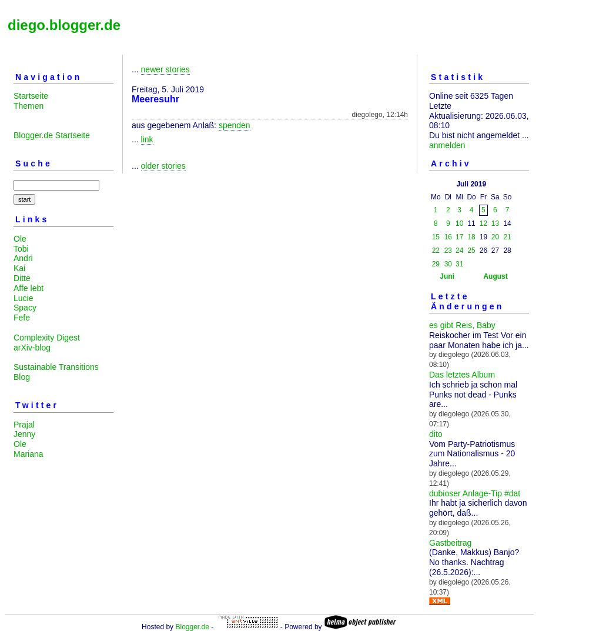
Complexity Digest (47, 337)
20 (495, 237)
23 (448, 250)
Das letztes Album (462, 374)
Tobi (21, 248)
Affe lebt (28, 288)
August (495, 276)
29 (436, 264)
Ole (20, 238)
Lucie (23, 298)
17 (459, 237)
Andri (23, 258)
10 (459, 223)
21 (507, 237)
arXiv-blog (32, 347)
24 (459, 250)
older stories (163, 166)
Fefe (22, 317)
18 (471, 237)
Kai (19, 268)
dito (436, 434)
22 (436, 250)
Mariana (28, 454)
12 (483, 223)
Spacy (25, 307)
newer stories (165, 69)
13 (495, 223)
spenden (234, 125)
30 (448, 264)
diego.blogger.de (64, 25)
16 (448, 237)
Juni (447, 276)
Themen (28, 106)
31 (459, 264)
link (147, 139)
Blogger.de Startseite (52, 135)
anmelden (447, 145)
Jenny (24, 434)
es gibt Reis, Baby (462, 325)
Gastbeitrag (450, 542)
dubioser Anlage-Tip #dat (474, 493)
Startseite (31, 96)
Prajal (24, 424)
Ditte (22, 278)
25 (471, 250)
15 (436, 237)
